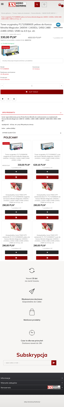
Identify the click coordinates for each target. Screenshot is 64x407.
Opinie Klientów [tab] (9, 133)
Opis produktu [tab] (8, 112)
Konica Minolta (5, 79)
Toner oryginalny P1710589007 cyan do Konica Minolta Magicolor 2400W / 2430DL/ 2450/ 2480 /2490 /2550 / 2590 (47, 157)
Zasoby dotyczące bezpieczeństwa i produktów (17, 61)
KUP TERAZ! (32, 92)
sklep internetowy (29, 402)
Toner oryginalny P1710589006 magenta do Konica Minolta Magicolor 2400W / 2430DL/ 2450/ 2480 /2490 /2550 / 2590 (16, 157)
